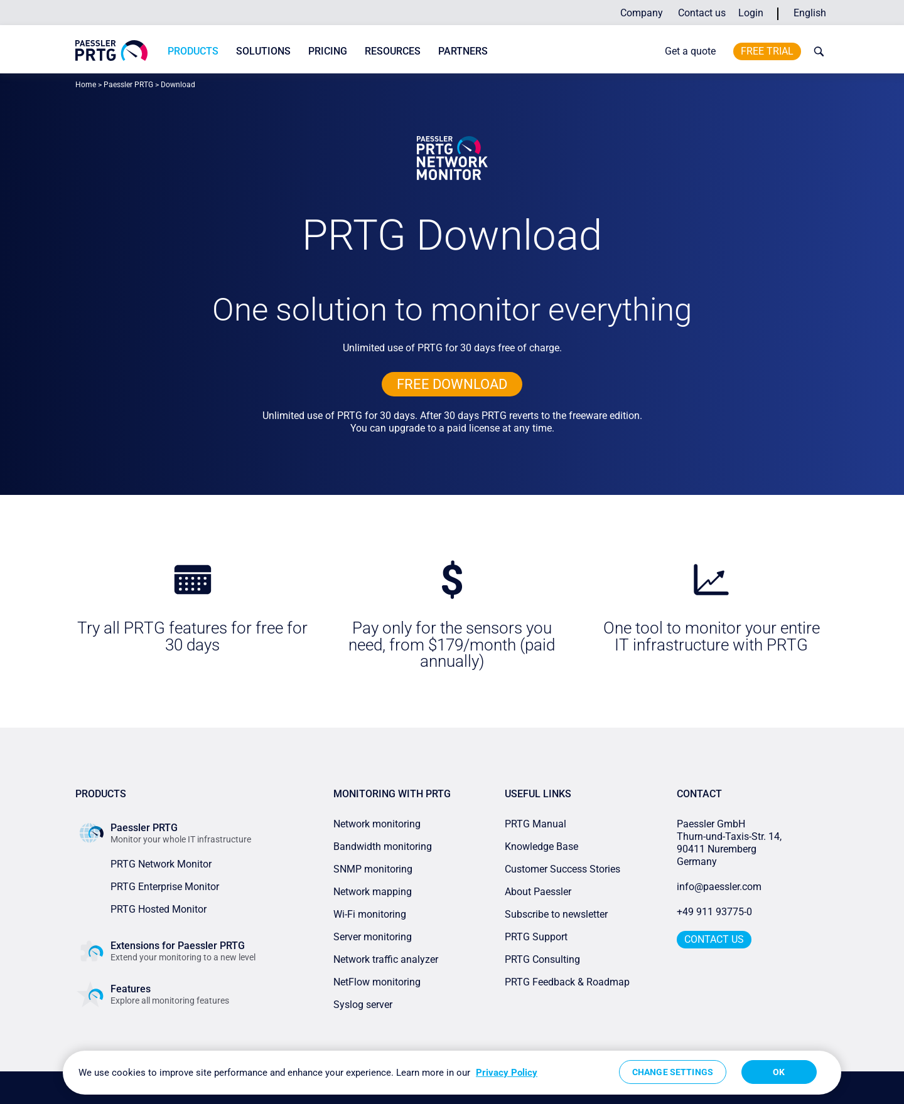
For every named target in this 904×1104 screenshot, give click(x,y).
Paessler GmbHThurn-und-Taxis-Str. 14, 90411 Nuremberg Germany (730, 843)
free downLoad (452, 384)
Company (641, 13)
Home (85, 84)
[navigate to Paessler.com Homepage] (111, 50)
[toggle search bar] (816, 51)
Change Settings (672, 1072)
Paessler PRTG (128, 84)
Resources (393, 51)
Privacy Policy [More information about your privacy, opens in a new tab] (506, 1072)
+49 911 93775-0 (714, 912)
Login (750, 13)
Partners (463, 51)
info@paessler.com (719, 887)
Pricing (327, 51)
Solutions (263, 51)
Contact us (702, 13)
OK (779, 1072)
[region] (452, 1073)
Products (193, 51)
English (810, 13)
